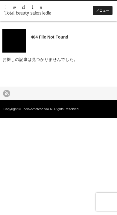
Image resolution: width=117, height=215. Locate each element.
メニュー (102, 10)
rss (6, 93)
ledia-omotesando (36, 109)
